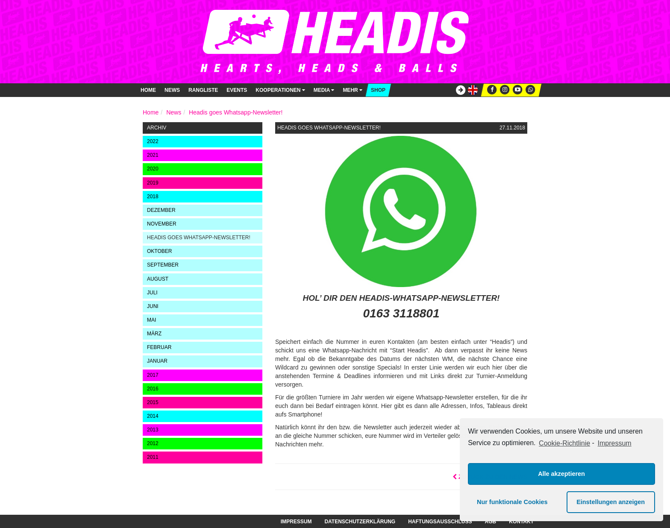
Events (236, 90)
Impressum (296, 522)
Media (324, 90)
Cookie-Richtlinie (564, 443)
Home (148, 90)
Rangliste (203, 90)
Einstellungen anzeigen (610, 502)
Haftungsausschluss (440, 522)
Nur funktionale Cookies (512, 502)
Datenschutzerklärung (359, 522)
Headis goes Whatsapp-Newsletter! (235, 112)
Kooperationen (280, 90)
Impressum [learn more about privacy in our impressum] (615, 443)
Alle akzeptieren (561, 473)
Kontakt (521, 522)
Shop (378, 90)
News (172, 90)
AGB (491, 522)
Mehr (352, 90)
